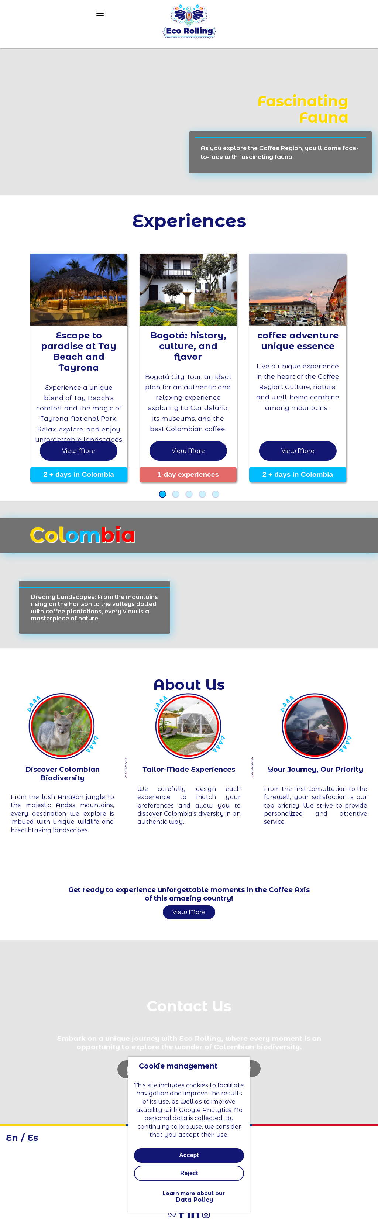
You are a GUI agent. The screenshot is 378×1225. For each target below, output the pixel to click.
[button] (162, 494)
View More (189, 912)
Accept (189, 1156)
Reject (189, 1173)
